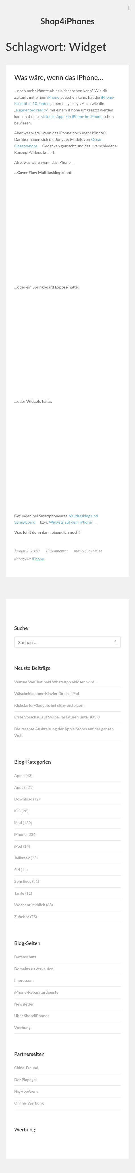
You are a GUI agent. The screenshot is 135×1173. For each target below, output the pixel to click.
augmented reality (31, 109)
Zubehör (21, 916)
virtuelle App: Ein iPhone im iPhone (71, 116)
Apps (18, 787)
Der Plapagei (25, 1079)
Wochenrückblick (29, 904)
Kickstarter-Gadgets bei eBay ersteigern (49, 705)
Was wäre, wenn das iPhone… (58, 77)
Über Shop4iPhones (31, 1015)
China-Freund (26, 1067)
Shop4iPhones (67, 21)
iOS (17, 810)
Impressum (24, 980)
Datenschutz (25, 956)
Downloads (24, 799)
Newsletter (24, 1004)
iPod (18, 846)
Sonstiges (22, 881)
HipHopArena (26, 1091)
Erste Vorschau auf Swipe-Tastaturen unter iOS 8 (57, 716)
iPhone (53, 97)
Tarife (19, 893)
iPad (18, 822)
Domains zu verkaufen (33, 968)
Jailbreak (22, 857)
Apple (19, 775)
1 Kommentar (56, 550)
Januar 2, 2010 (27, 550)
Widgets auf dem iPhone (70, 522)
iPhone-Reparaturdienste (36, 992)
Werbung (22, 1027)
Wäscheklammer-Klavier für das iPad (46, 693)
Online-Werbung (29, 1103)
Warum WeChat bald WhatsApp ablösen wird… (55, 681)
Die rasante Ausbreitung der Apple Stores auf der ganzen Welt (64, 732)
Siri (17, 869)
